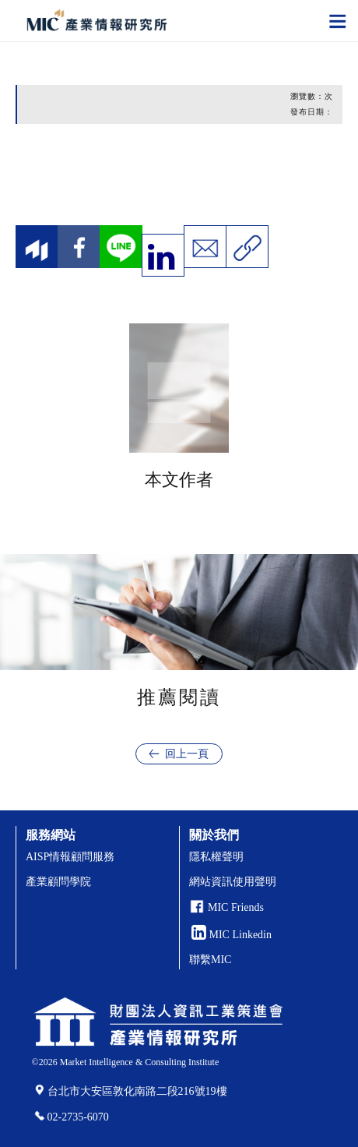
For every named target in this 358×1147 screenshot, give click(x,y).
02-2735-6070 (78, 1117)
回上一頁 (187, 754)
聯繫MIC (210, 959)
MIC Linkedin (231, 935)
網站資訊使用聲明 (232, 882)
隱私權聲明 (216, 857)
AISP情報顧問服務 (70, 857)
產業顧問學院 (58, 882)
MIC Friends (236, 907)
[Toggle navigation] (338, 20)
